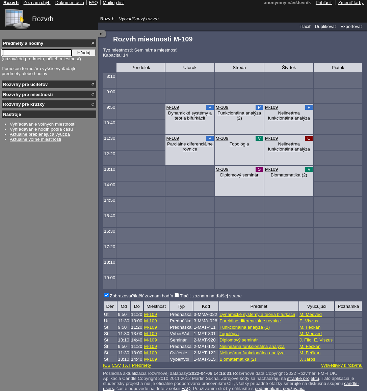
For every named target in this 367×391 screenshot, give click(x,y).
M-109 (172, 107)
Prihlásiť (324, 2)
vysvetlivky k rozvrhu (341, 365)
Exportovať (351, 26)
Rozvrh (42, 19)
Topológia (239, 143)
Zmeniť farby (351, 2)
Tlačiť (305, 26)
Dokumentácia (69, 2)
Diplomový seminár (239, 174)
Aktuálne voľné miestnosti (35, 139)
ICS (106, 365)
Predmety (141, 365)
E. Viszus (308, 320)
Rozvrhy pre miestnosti (28, 94)
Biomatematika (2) (289, 174)
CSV (116, 365)
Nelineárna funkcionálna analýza (289, 115)
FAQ (186, 388)
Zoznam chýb (36, 2)
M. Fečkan (309, 327)
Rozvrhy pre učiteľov (25, 84)
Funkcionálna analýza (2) (239, 115)
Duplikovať (325, 26)
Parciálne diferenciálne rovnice (190, 146)
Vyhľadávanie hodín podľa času (41, 129)
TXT (126, 365)
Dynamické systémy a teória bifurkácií (190, 115)
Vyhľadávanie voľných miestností (43, 124)
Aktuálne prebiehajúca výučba (40, 134)
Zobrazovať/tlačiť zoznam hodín (141, 295)
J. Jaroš (307, 359)
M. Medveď (310, 314)
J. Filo (305, 340)
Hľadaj (83, 52)
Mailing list (113, 2)
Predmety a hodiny (23, 43)
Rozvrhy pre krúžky (24, 104)
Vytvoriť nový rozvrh (139, 18)
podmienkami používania (280, 388)
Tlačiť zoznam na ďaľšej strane (211, 295)
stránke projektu (303, 378)
